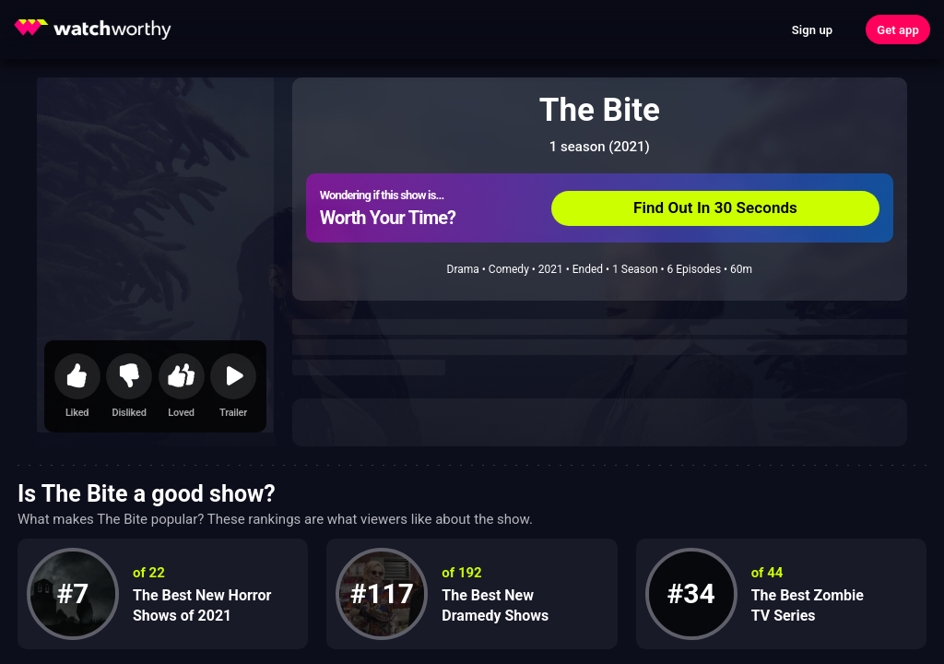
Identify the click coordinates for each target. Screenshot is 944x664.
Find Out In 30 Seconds (715, 207)
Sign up (812, 30)
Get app (898, 30)
